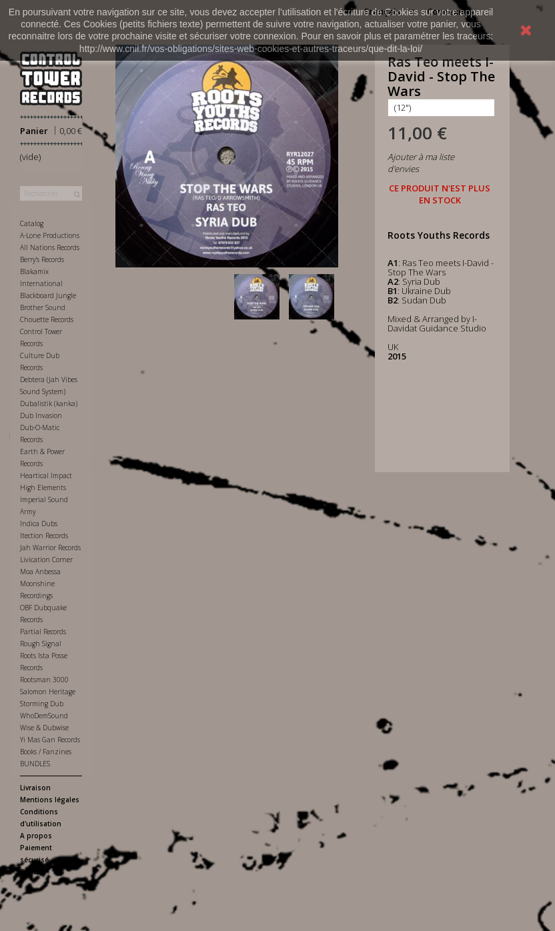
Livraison (35, 787)
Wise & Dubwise (44, 727)
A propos (36, 835)
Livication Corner (46, 559)
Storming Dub (41, 703)
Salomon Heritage (47, 691)
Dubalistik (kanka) (48, 403)
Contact (33, 871)
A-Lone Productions (49, 235)
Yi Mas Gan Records (50, 739)
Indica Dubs (38, 523)
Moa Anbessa (40, 571)
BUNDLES (35, 763)
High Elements (43, 487)
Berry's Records (42, 259)
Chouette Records (46, 319)
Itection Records (44, 535)
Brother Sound (42, 307)
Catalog (31, 223)
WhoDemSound (44, 715)
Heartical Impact (46, 475)
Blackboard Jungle (48, 295)
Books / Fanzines (45, 751)
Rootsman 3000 (44, 679)
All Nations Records (49, 247)
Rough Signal (40, 643)
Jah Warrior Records (50, 547)
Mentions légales (49, 799)
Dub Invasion (41, 415)
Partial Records (43, 631)
